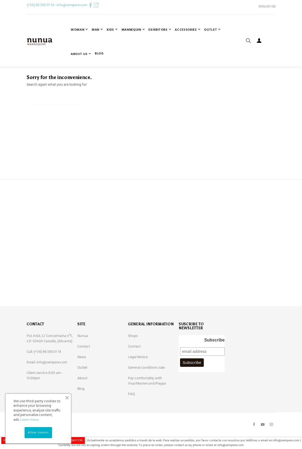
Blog (80, 409)
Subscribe (214, 360)
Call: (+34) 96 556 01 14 (44, 372)
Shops (133, 356)
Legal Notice (138, 377)
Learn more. (29, 420)
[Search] (55, 117)
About (82, 398)
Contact (83, 367)
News (81, 377)
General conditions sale (146, 388)
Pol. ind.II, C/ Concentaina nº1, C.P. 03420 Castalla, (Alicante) (50, 358)
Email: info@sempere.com (47, 382)
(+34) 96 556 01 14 (40, 5)
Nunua (82, 356)
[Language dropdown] (265, 7)
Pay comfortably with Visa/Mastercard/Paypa (147, 401)
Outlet (82, 388)
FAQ (131, 414)
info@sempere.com (71, 5)
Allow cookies (38, 432)
